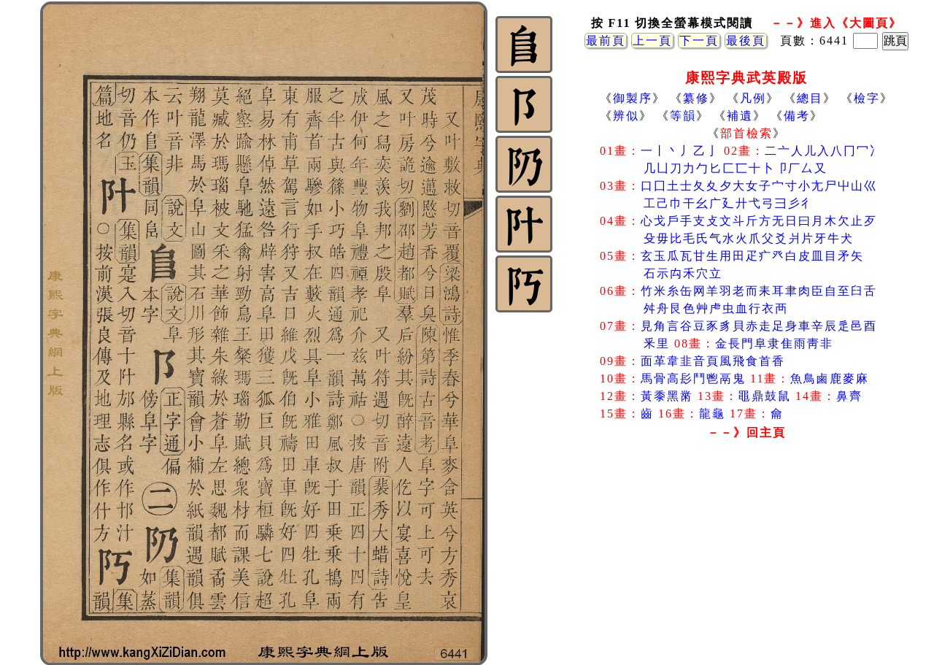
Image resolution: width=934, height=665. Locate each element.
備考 (797, 115)
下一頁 (699, 40)
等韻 (683, 115)
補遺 (740, 115)
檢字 (867, 98)
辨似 (626, 115)
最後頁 (745, 40)
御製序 (632, 98)
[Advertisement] (746, 561)
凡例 (753, 98)
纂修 (696, 98)
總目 (810, 98)
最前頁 (605, 40)
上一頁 (652, 40)
